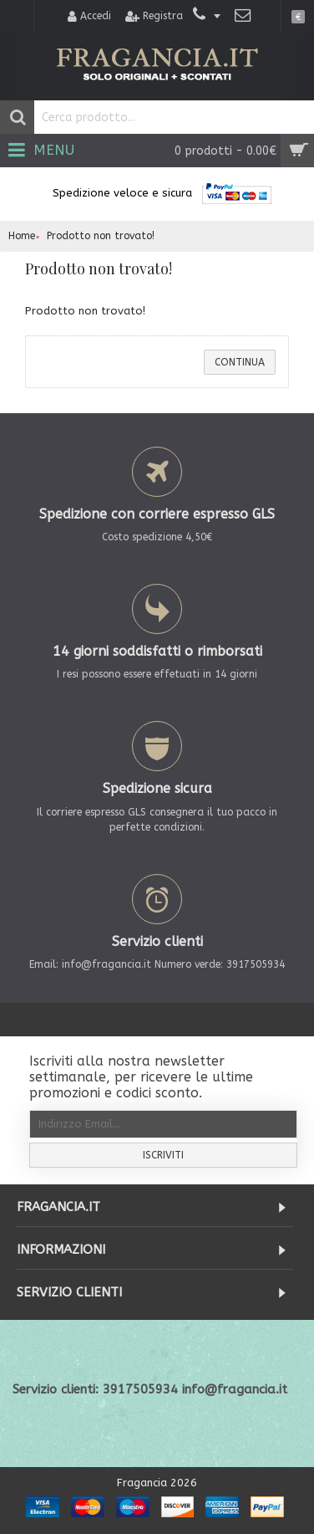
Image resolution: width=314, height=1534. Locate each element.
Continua (240, 362)
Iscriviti (163, 1155)
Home (21, 236)
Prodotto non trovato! (100, 236)
